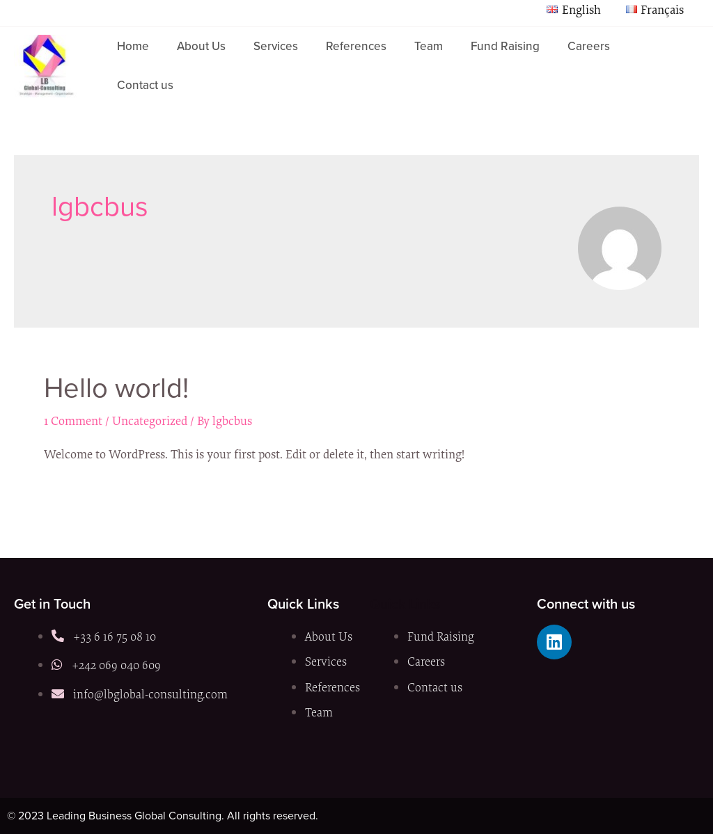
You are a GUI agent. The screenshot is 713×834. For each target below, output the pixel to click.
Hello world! (116, 387)
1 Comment (73, 420)
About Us (201, 46)
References (356, 46)
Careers (588, 46)
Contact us (145, 85)
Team (428, 46)
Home (133, 46)
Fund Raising (505, 46)
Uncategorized (149, 420)
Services (275, 46)
